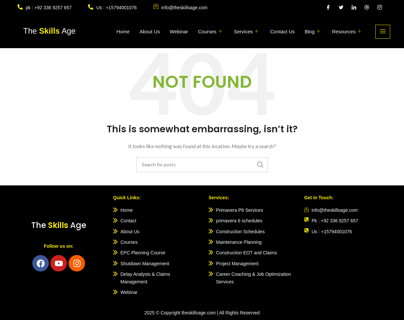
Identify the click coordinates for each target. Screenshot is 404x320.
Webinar (179, 31)
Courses (210, 32)
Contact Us (282, 31)
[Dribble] (367, 8)
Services (246, 32)
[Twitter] (341, 8)
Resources (346, 32)
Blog (312, 32)
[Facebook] (328, 8)
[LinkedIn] (354, 8)
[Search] (202, 164)
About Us (150, 31)
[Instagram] (380, 8)
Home (123, 31)
